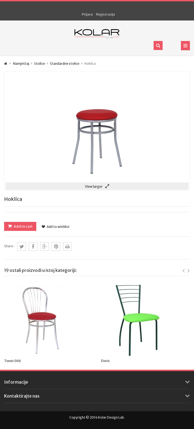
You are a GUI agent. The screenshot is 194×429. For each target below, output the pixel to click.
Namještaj (21, 63)
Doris (105, 361)
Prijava (87, 14)
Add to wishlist (56, 227)
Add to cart (22, 226)
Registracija (105, 14)
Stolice (39, 63)
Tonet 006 (12, 361)
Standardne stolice (64, 63)
